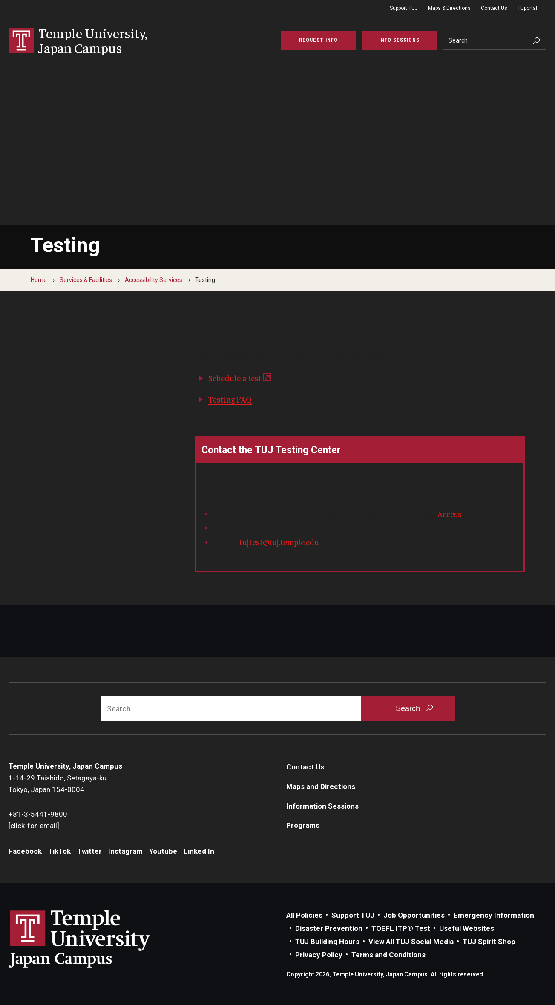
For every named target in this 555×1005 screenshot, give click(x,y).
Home (39, 279)
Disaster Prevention (328, 928)
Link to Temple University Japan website (94, 938)
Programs (302, 825)
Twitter (89, 851)
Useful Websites (466, 928)
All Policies (304, 915)
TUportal (527, 8)
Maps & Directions (449, 8)
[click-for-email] (34, 825)
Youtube (163, 851)
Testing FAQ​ (230, 399)
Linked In (199, 851)
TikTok (59, 851)
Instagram (125, 851)
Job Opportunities (414, 915)
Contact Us (494, 8)
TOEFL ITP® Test (400, 928)
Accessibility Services (153, 279)
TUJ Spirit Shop (489, 941)
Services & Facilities (86, 279)
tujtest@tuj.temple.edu (279, 542)
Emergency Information (494, 915)
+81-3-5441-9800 (38, 814)
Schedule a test (235, 378)
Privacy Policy (318, 954)
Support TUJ (404, 8)
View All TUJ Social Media (411, 941)
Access (449, 514)
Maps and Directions (320, 786)
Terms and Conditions (388, 954)
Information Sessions (322, 806)
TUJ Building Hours (327, 941)
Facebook (25, 851)
